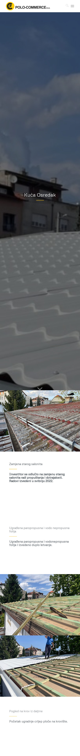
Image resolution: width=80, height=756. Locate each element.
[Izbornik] (72, 6)
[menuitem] (66, 6)
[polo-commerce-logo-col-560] (33, 6)
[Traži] (66, 6)
